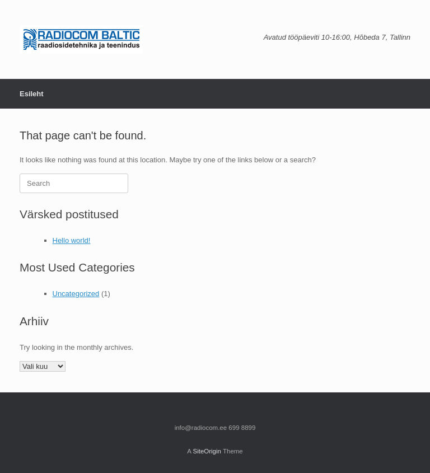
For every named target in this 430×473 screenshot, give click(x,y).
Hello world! (72, 240)
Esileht (32, 94)
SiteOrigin (207, 451)
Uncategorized (76, 293)
